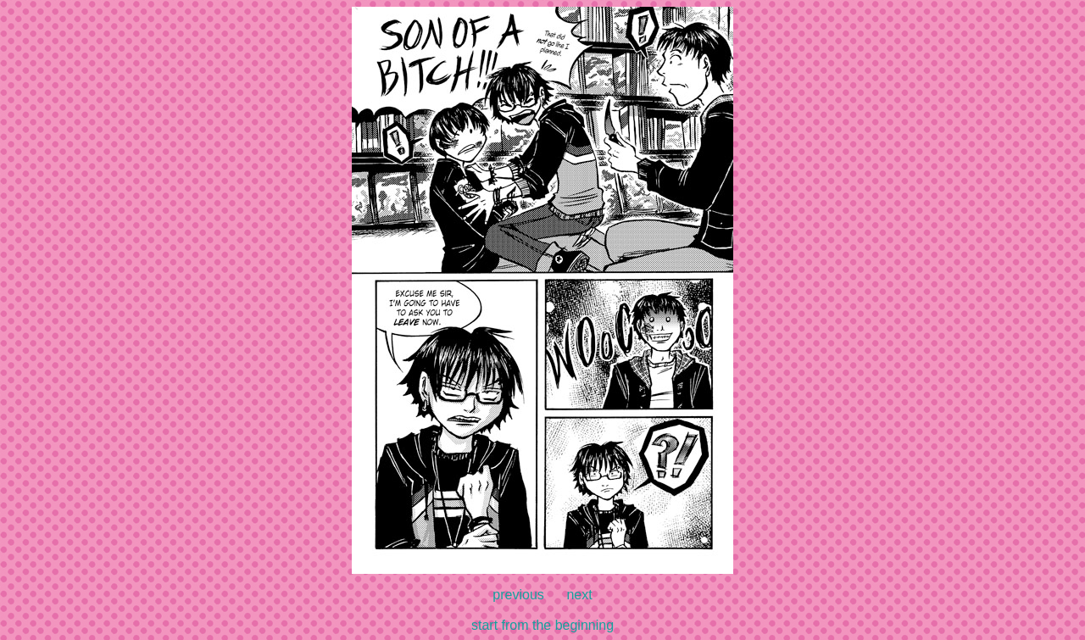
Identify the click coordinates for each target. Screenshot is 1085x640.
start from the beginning (542, 625)
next (579, 594)
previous (517, 594)
